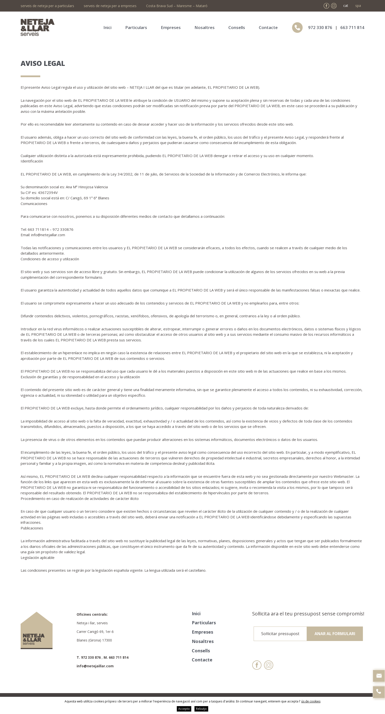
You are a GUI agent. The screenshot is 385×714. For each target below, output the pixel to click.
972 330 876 (320, 27)
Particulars (136, 27)
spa (358, 5)
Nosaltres (204, 27)
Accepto (184, 709)
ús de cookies (310, 701)
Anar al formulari (335, 633)
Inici (107, 27)
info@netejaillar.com (95, 666)
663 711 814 (352, 27)
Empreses (171, 27)
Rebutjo (201, 709)
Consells (236, 27)
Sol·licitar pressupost (280, 633)
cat (345, 5)
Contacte (268, 27)
